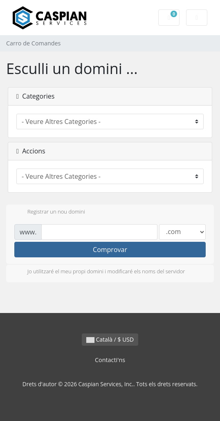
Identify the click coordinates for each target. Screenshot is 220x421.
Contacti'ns (110, 360)
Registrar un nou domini (49, 212)
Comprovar (110, 249)
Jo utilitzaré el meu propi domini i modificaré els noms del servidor (99, 272)
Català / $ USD (110, 339)
